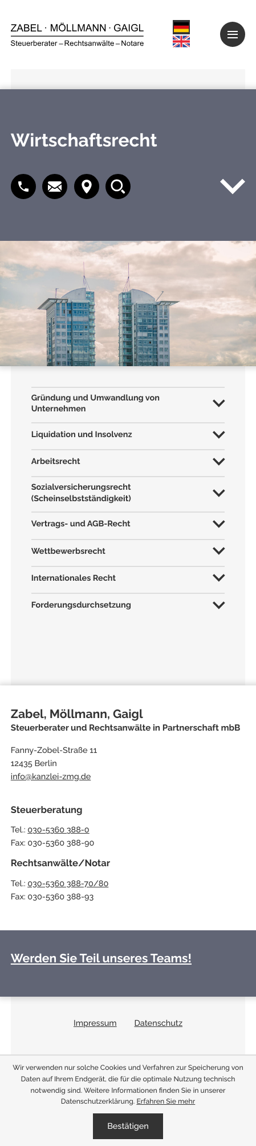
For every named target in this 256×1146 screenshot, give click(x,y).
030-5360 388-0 (58, 830)
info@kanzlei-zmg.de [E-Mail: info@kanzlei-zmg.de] (51, 777)
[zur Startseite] (77, 34)
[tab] (128, 403)
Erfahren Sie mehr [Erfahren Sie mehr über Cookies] (165, 1101)
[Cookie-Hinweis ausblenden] (128, 1126)
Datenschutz (158, 1023)
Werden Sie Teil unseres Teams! (101, 958)
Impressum (95, 1023)
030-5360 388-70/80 (67, 884)
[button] (54, 186)
